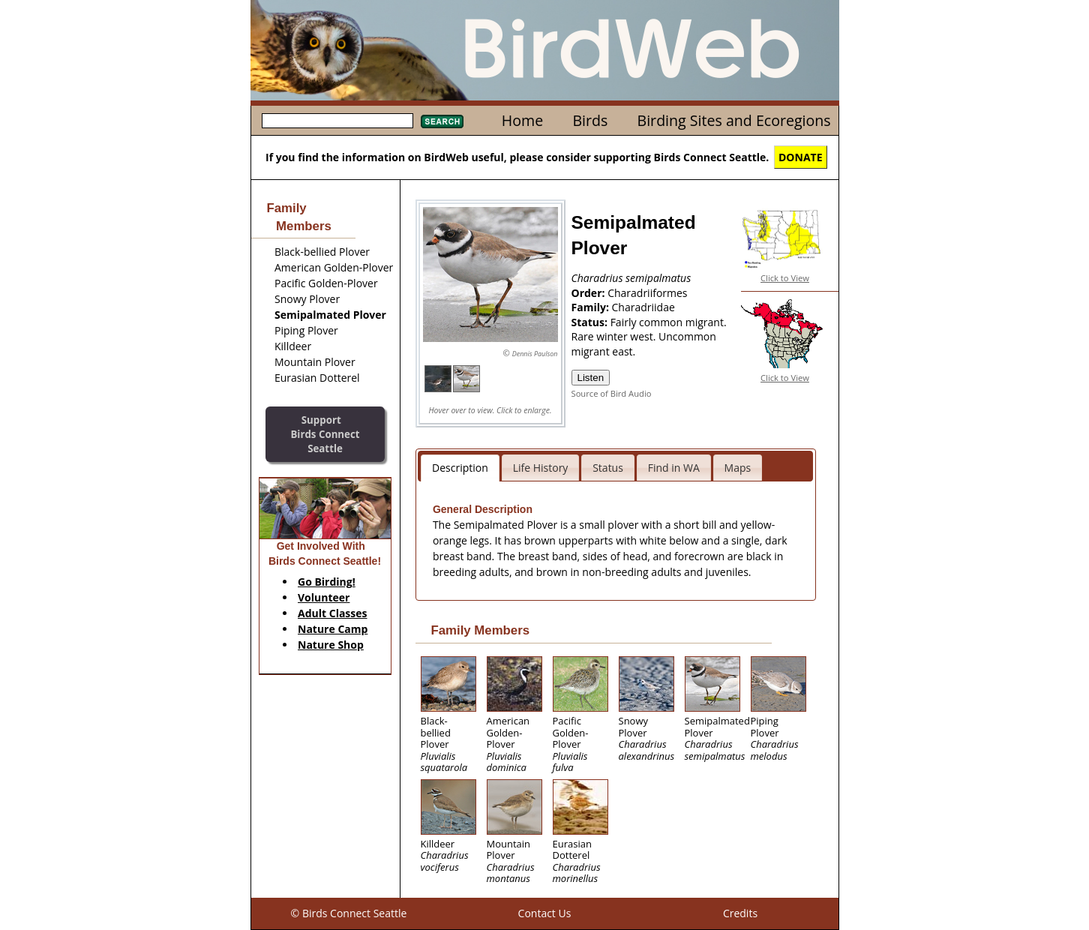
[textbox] (337, 120)
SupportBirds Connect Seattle (324, 433)
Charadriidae (643, 307)
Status (607, 467)
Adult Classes (333, 613)
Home (522, 120)
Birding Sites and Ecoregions (734, 120)
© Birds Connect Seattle (349, 913)
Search (442, 121)
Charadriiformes (647, 293)
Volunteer (324, 597)
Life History (540, 467)
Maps (738, 467)
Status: (591, 322)
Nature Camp (333, 629)
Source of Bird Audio (612, 393)
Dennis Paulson (535, 353)
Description (460, 467)
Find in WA (674, 467)
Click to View (784, 278)
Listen (591, 377)
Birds (590, 120)
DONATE (800, 157)
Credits (740, 913)
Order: (590, 293)
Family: (592, 307)
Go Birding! (327, 581)
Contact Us (545, 913)
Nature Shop (331, 645)
